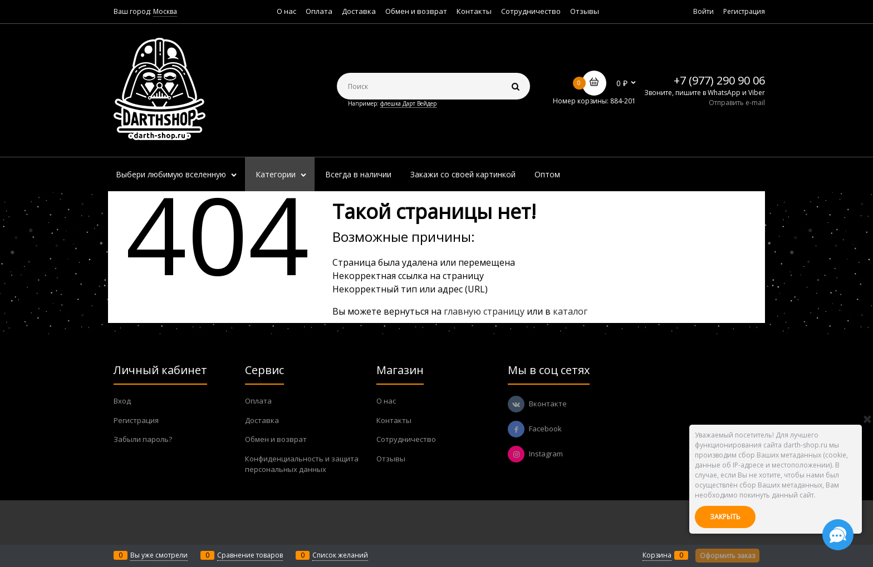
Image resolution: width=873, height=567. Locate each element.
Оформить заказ (727, 555)
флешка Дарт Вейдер (408, 103)
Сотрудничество (531, 11)
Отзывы (584, 11)
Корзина (657, 555)
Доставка (359, 11)
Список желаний (340, 555)
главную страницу (484, 311)
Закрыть (725, 516)
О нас (286, 11)
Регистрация (744, 11)
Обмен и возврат (416, 11)
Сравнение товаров (250, 555)
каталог (570, 311)
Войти (703, 11)
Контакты (474, 11)
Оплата (319, 11)
